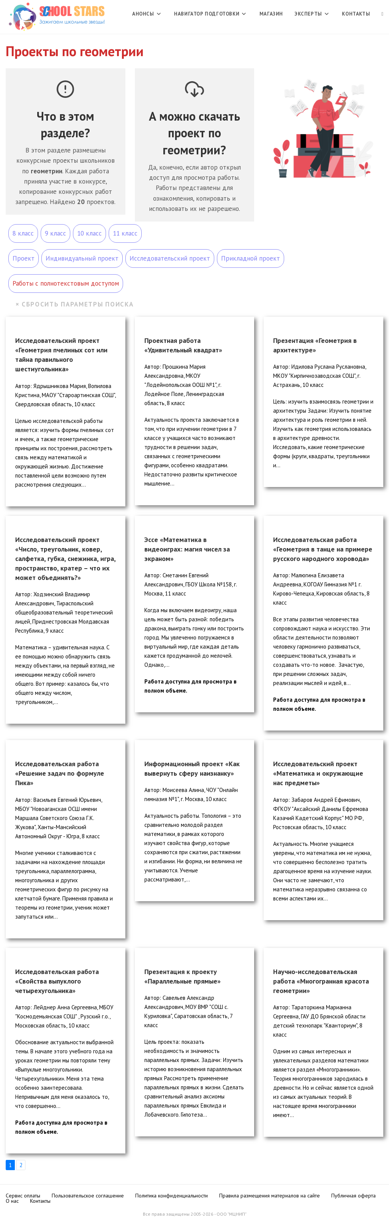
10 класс (89, 233)
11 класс (125, 233)
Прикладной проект (250, 258)
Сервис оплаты (23, 1195)
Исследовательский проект (170, 258)
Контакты (40, 1200)
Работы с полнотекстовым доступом (66, 283)
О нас (12, 1200)
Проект (24, 258)
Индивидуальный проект (82, 258)
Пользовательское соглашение (88, 1195)
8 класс (23, 233)
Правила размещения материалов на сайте (269, 1195)
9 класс (55, 233)
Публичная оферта (353, 1195)
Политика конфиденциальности (171, 1195)
